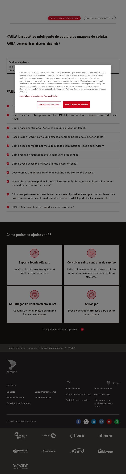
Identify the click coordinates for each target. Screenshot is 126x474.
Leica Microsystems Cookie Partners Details (38, 96)
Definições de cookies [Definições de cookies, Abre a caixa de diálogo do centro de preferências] (49, 104)
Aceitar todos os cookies (76, 104)
